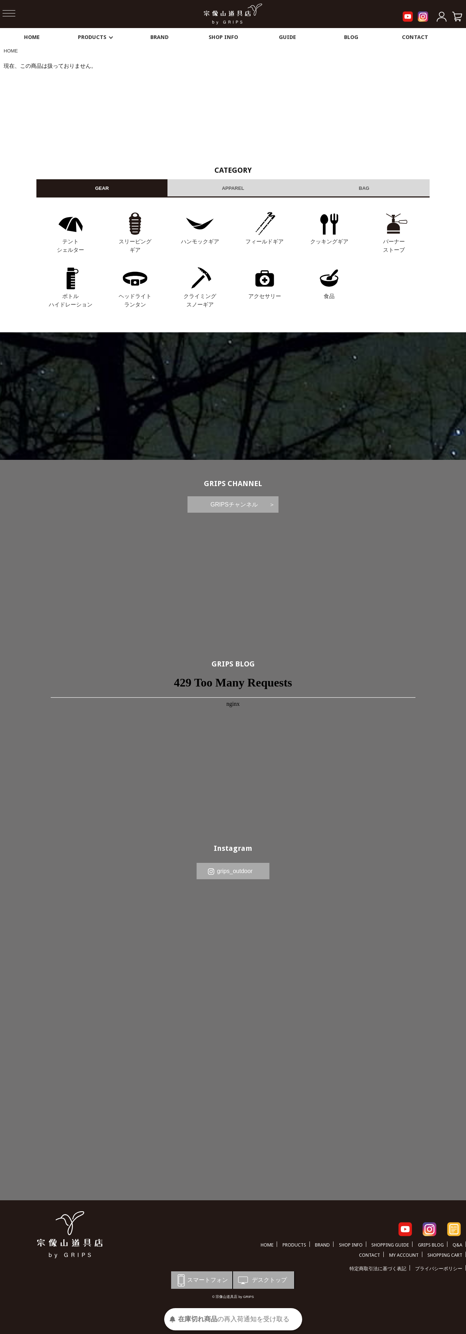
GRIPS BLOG (233, 664)
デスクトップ (262, 1280)
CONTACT (415, 37)
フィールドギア (264, 241)
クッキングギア (329, 241)
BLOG (351, 37)
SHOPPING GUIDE (390, 1245)
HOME (32, 37)
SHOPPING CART (444, 1255)
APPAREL (233, 188)
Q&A (457, 1245)
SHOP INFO (223, 37)
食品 (329, 296)
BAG (364, 188)
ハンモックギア (200, 241)
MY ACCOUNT (404, 1255)
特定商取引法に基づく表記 (378, 1268)
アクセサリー (264, 296)
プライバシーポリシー (438, 1268)
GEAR (102, 188)
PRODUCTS (96, 37)
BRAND (159, 37)
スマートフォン (201, 1280)
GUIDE (287, 37)
